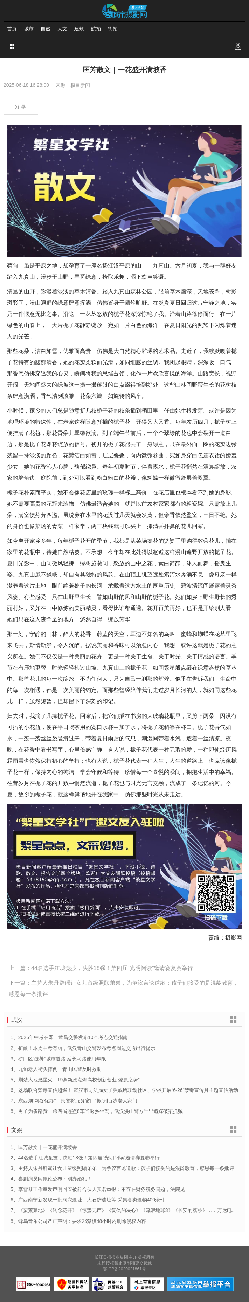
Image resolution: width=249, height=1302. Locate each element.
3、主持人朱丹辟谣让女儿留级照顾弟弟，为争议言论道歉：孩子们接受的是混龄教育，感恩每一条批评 (122, 1168)
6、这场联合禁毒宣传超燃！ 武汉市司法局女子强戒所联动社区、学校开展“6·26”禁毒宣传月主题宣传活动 (124, 1090)
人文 (62, 29)
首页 (12, 29)
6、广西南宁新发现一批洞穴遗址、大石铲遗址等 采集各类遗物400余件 (88, 1200)
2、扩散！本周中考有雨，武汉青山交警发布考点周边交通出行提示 (83, 1048)
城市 (29, 29)
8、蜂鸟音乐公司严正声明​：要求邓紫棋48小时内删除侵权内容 (78, 1221)
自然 (45, 29)
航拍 (96, 29)
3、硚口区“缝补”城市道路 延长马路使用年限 (58, 1058)
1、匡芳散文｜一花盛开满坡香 (44, 1147)
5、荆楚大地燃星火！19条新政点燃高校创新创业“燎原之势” (75, 1079)
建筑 (79, 29)
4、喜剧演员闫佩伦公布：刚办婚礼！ (51, 1179)
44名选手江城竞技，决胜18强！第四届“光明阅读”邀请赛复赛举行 (112, 968)
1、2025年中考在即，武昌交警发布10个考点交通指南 (69, 1037)
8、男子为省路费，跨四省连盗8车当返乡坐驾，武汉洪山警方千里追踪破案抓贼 (97, 1111)
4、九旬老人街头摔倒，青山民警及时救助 (56, 1069)
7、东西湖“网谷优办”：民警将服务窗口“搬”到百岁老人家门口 (76, 1100)
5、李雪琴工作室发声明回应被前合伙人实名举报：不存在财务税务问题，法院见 (98, 1189)
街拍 (113, 29)
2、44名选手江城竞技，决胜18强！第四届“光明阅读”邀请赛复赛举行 (85, 1158)
